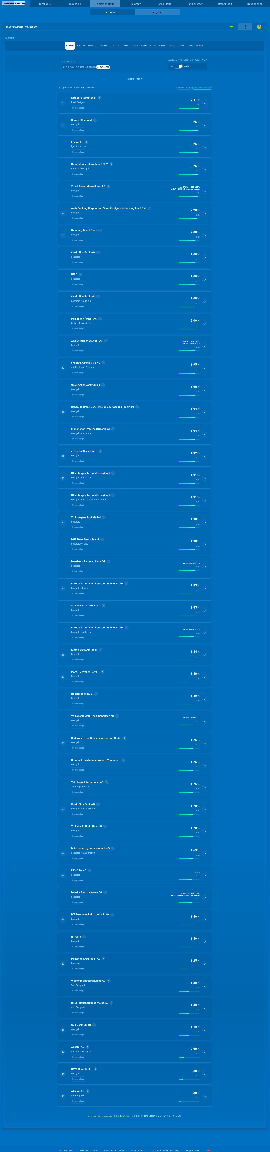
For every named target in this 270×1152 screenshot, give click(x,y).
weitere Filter (134, 79)
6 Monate (51, 45)
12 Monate (85, 45)
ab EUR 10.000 (116, 67)
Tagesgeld (75, 4)
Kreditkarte (165, 4)
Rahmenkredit (195, 4)
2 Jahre (119, 45)
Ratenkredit (225, 4)
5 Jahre (162, 45)
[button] (134, 103)
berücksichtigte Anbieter (100, 1116)
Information (112, 12)
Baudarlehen (255, 4)
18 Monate (102, 45)
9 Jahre (220, 45)
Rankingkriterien (124, 1116)
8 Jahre (205, 45)
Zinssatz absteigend (202, 88)
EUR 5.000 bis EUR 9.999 (90, 67)
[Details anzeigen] (205, 103)
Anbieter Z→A (184, 88)
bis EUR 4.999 (64, 67)
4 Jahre (148, 45)
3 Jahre (133, 45)
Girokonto (45, 4)
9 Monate (68, 45)
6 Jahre (176, 45)
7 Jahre (191, 45)
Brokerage (135, 4)
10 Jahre (234, 45)
